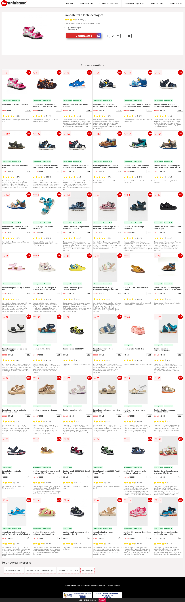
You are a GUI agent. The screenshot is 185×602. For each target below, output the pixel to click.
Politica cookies (113, 585)
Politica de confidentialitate (93, 585)
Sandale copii (176, 3)
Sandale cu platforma (108, 3)
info (28, 110)
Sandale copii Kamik (14, 570)
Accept (102, 600)
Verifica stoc (88, 35)
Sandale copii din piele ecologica (40, 570)
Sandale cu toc (86, 3)
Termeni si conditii (72, 585)
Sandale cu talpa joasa (134, 3)
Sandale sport (157, 3)
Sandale (69, 3)
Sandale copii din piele (68, 570)
